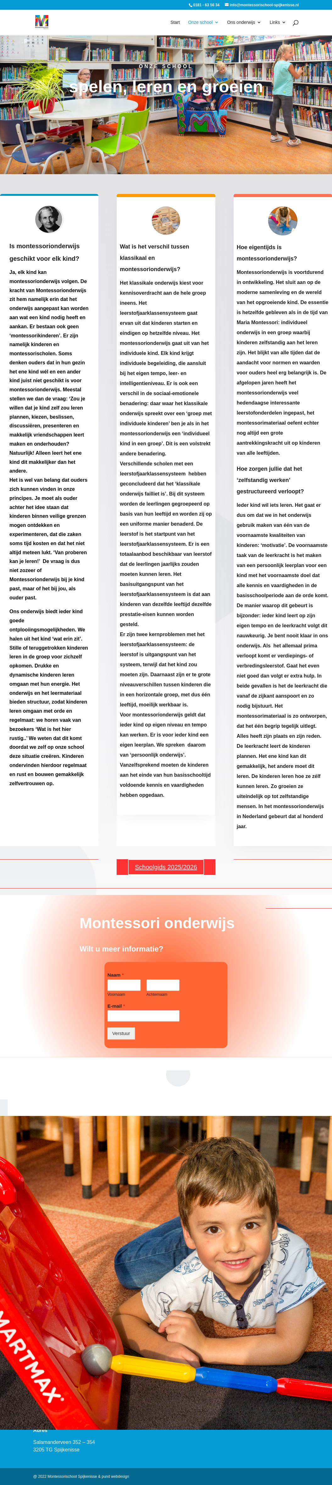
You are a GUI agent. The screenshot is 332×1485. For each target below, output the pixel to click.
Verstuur (121, 1033)
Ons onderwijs (241, 22)
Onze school (200, 22)
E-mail (116, 1005)
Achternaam (157, 994)
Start (175, 22)
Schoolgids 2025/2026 (166, 867)
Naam (116, 975)
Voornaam (116, 994)
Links (275, 22)
